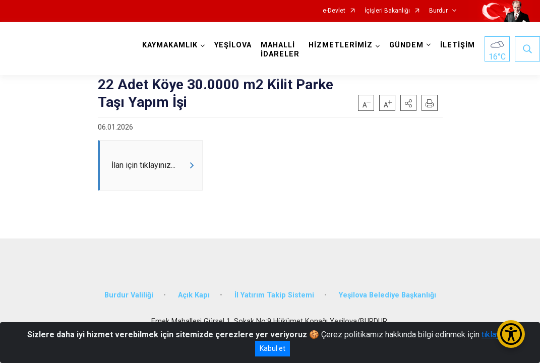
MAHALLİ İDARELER (280, 49)
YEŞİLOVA (233, 45)
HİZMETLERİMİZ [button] (341, 45)
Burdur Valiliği (128, 295)
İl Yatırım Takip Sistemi (274, 295)
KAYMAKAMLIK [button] (170, 45)
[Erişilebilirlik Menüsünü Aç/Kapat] (511, 334)
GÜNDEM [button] (406, 45)
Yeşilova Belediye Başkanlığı (387, 295)
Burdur (438, 11)
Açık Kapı (194, 295)
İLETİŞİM (457, 45)
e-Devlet (334, 11)
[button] (408, 103)
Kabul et (272, 348)
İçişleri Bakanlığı (387, 11)
